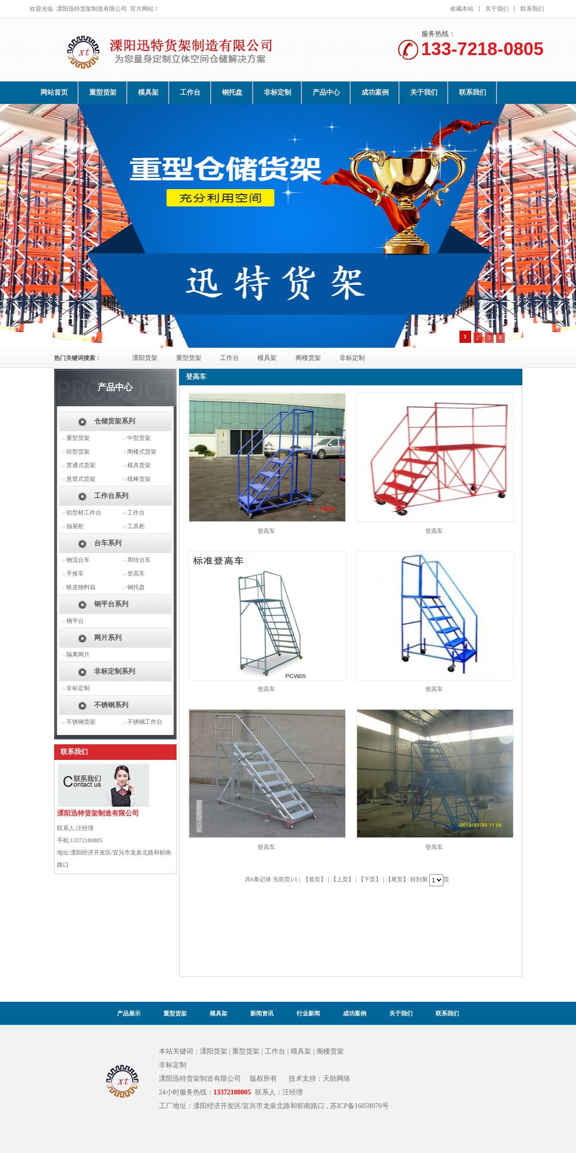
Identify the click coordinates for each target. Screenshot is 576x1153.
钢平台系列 (111, 604)
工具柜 (136, 526)
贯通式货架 (81, 465)
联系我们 (532, 8)
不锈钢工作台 (144, 721)
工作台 (190, 92)
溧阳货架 (145, 358)
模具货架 (139, 465)
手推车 (75, 573)
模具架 (148, 92)
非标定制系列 (114, 671)
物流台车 (78, 560)
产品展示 (128, 1013)
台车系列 (107, 543)
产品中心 (326, 92)
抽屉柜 (75, 526)
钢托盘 (232, 92)
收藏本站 (462, 8)
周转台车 (139, 560)
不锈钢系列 (111, 705)
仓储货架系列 (114, 421)
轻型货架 (78, 451)
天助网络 (336, 1078)
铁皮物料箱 (81, 587)
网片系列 (107, 637)
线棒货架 (139, 479)
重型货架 (103, 92)
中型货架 (139, 438)
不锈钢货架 (81, 721)
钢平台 (75, 620)
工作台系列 (111, 495)
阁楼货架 (308, 358)
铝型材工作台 (83, 512)
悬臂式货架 (81, 479)
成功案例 (375, 92)
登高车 (266, 531)
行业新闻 (308, 1013)
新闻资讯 (262, 1013)
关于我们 (497, 8)
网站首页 (54, 92)
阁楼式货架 (142, 451)
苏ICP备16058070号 (359, 1106)
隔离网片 (78, 654)
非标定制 (277, 92)
